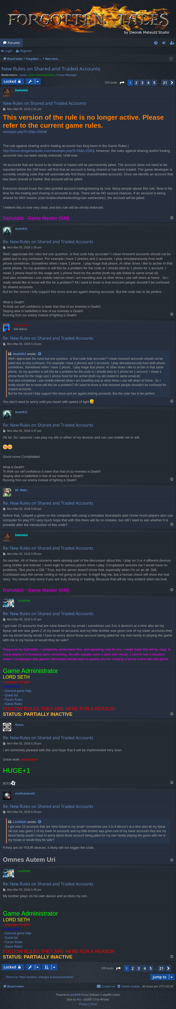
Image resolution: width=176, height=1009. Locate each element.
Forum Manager (66, 74)
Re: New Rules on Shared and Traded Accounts (48, 241)
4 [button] (148, 82)
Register (26, 51)
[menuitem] (156, 42)
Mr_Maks (21, 490)
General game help (18, 691)
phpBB (74, 994)
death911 (21, 228)
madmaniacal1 (25, 793)
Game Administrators (41, 74)
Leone (23, 74)
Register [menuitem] (173, 43)
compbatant (22, 325)
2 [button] (136, 82)
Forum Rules (14, 700)
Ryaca (19, 724)
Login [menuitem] (165, 43)
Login (8, 51)
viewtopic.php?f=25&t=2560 (24, 132)
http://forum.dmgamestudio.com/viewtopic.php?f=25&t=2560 (48, 151)
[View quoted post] (39, 354)
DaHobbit (21, 90)
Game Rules (13, 704)
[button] (122, 83)
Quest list (11, 695)
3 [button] (142, 82)
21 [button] (165, 82)
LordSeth (24, 600)
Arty (79, 999)
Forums (14, 42)
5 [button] (154, 82)
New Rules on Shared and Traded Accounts (50, 68)
